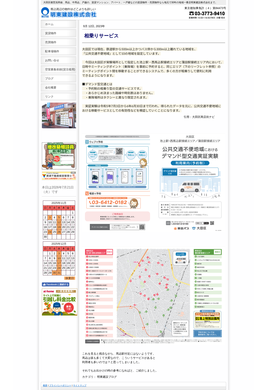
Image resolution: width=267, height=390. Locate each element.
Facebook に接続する (55, 284)
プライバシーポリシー (60, 385)
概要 (45, 385)
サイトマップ (79, 385)
